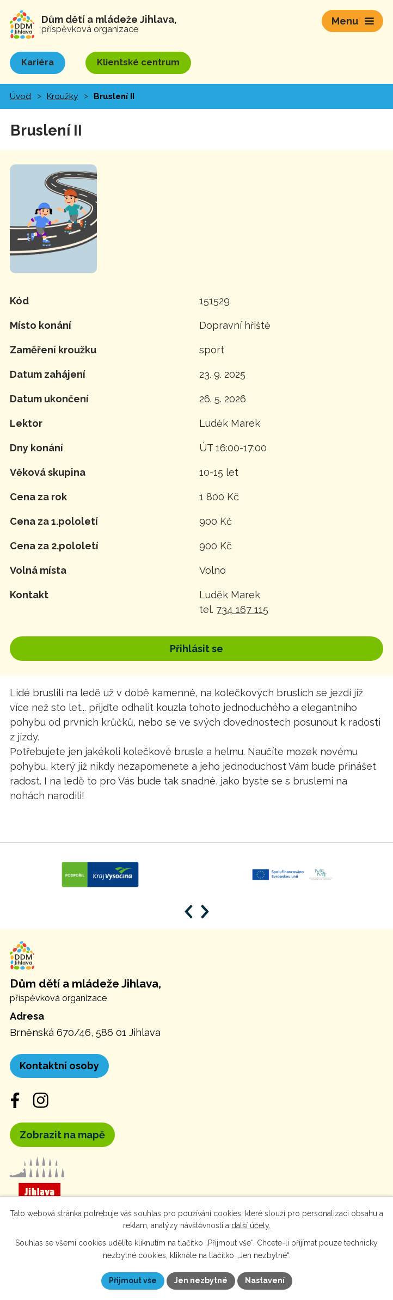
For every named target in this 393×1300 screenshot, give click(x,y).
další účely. (251, 1226)
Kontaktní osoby (59, 1065)
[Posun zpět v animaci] (189, 911)
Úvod (20, 96)
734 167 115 (242, 609)
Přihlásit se (196, 648)
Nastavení (265, 1280)
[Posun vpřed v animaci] (205, 911)
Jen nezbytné (201, 1280)
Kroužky (62, 96)
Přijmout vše (133, 1280)
